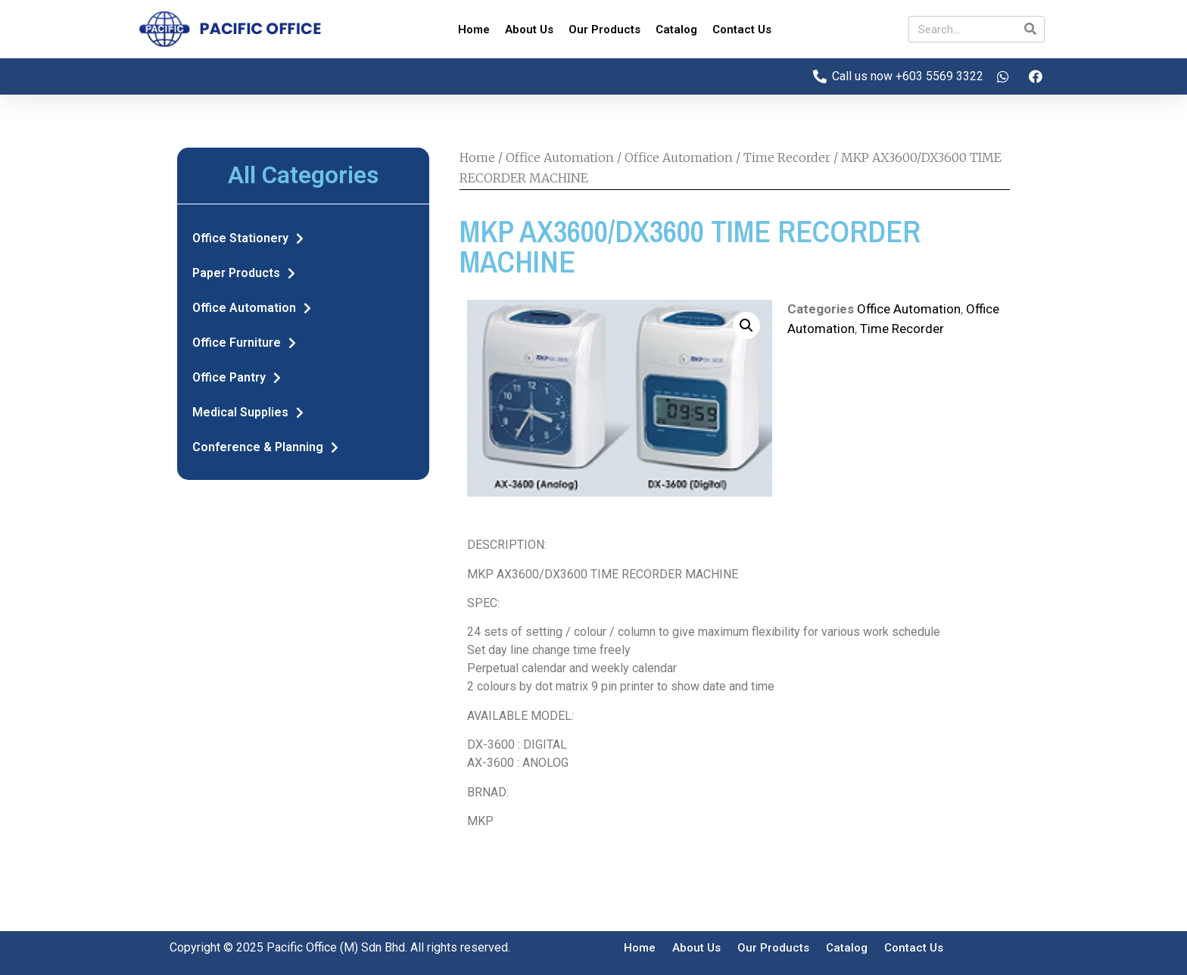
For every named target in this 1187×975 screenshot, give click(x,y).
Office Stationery (248, 238)
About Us (529, 29)
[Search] (1030, 29)
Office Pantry (236, 377)
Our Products (604, 29)
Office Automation (251, 308)
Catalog (676, 29)
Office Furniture (244, 343)
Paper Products (243, 273)
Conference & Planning (265, 447)
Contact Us (741, 29)
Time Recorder (786, 157)
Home (474, 29)
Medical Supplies (248, 412)
